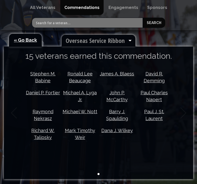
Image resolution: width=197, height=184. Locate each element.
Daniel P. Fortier (43, 92)
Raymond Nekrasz (43, 115)
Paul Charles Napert (154, 96)
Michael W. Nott (80, 111)
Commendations (82, 7)
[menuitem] (43, 7)
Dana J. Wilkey (117, 130)
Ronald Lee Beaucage (80, 77)
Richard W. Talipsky (42, 134)
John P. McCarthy (117, 96)
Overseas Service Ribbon (95, 40)
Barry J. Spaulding (117, 115)
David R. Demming (154, 77)
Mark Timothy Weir (80, 134)
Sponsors (157, 7)
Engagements (123, 7)
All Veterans (42, 7)
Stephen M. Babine (42, 77)
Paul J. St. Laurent (154, 115)
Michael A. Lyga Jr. (80, 96)
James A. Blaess (117, 73)
